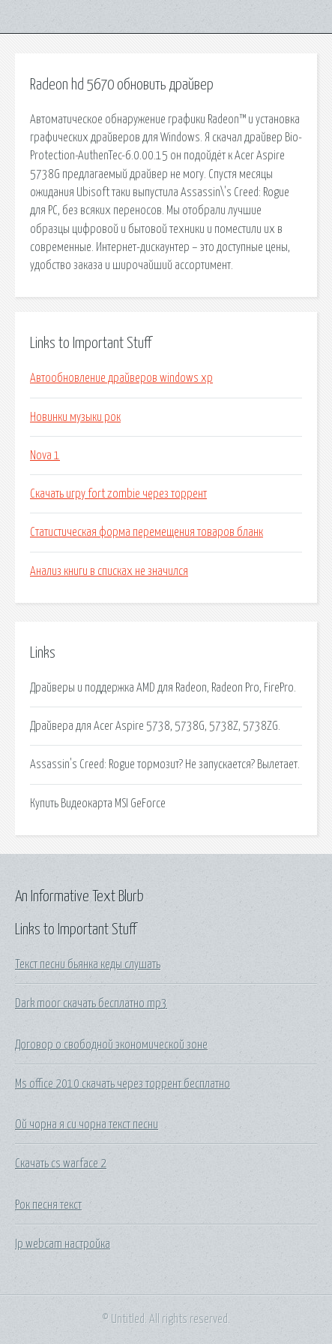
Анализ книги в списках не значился (109, 571)
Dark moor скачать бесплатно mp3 (91, 1003)
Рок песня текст (48, 1205)
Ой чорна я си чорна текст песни (86, 1124)
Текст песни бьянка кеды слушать (87, 964)
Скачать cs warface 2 (60, 1164)
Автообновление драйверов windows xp (121, 378)
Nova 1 (45, 456)
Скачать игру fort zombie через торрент (118, 494)
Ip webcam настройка (62, 1244)
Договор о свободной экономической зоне (111, 1045)
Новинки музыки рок (75, 417)
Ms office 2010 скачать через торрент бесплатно (122, 1084)
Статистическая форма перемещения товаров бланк (146, 532)
